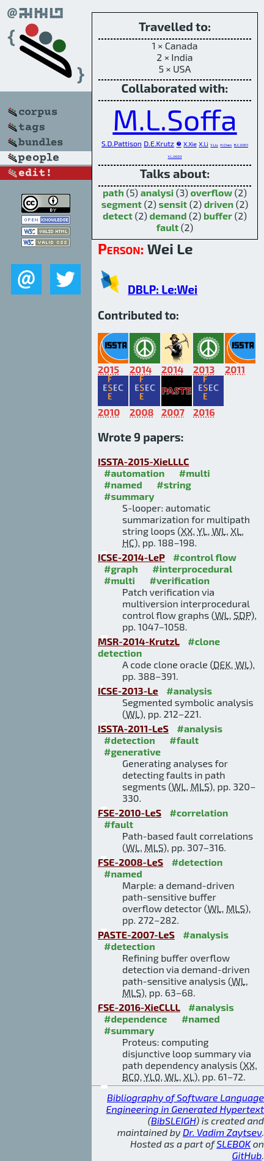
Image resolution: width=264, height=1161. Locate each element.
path (113, 192)
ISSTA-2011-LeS (133, 728)
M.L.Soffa (174, 119)
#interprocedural (192, 568)
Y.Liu (214, 145)
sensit (173, 204)
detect (118, 215)
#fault (184, 740)
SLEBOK (233, 1143)
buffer (218, 215)
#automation (134, 473)
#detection (129, 740)
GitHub (247, 1155)
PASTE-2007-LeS (136, 934)
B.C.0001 (241, 145)
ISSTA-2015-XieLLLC (143, 461)
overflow (211, 192)
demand (167, 215)
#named (123, 484)
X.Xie (189, 144)
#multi (194, 473)
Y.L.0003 (174, 156)
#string (173, 484)
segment (121, 204)
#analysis (189, 690)
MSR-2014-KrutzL (139, 641)
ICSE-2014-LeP (131, 557)
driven (218, 204)
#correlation (199, 812)
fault (167, 227)
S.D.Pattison (121, 143)
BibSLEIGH (173, 1120)
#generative (132, 751)
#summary (129, 496)
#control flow (205, 557)
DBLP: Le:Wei (162, 289)
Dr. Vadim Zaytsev (222, 1132)
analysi (157, 192)
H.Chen (226, 145)
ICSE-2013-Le (128, 690)
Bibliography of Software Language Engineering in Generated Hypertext (185, 1103)
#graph (121, 568)
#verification (179, 580)
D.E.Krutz (159, 143)
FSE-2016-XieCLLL (139, 1007)
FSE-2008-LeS (130, 862)
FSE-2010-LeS (129, 812)
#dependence (135, 1018)
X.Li (203, 144)
